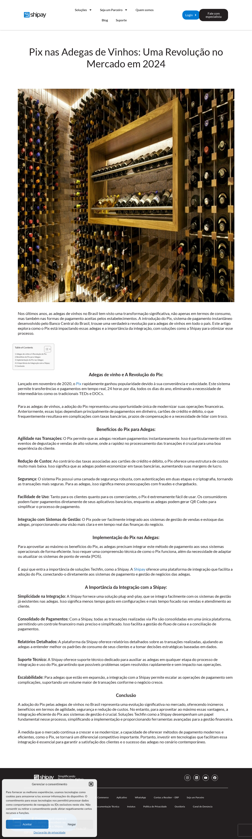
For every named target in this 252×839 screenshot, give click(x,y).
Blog (105, 20)
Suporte (121, 20)
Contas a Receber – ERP (166, 797)
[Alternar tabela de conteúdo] (45, 349)
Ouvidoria (180, 806)
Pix (78, 383)
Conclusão (20, 366)
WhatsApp (140, 797)
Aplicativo (122, 797)
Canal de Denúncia (202, 806)
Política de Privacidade (155, 806)
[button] (91, 784)
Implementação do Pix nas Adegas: (30, 360)
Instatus (131, 806)
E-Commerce (102, 797)
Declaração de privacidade (49, 832)
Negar (72, 824)
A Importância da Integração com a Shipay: (33, 363)
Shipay (139, 569)
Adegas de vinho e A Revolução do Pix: (31, 354)
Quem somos (145, 10)
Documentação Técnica (107, 806)
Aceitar (27, 824)
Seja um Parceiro (114, 9)
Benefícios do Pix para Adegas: (28, 357)
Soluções (83, 9)
